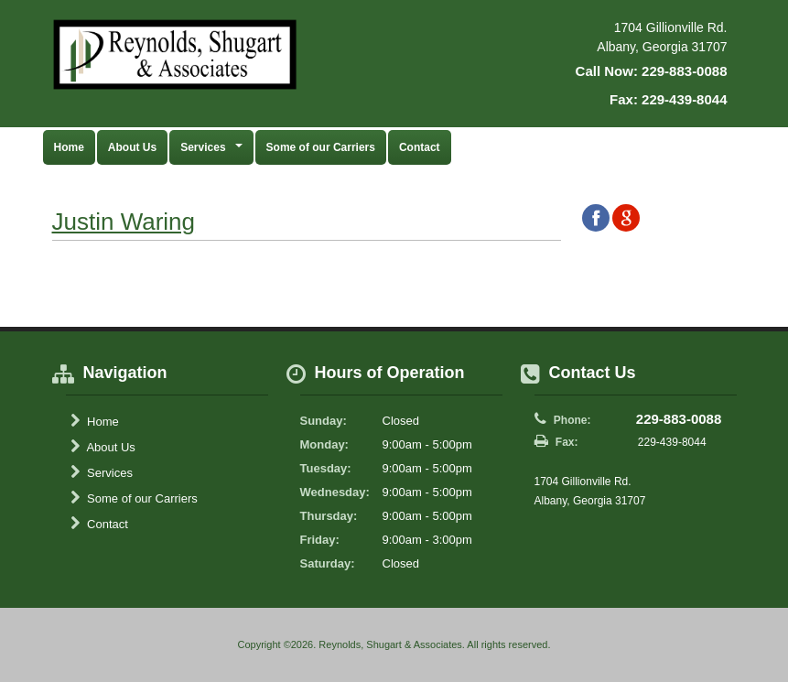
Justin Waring (124, 221)
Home (69, 147)
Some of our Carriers (320, 147)
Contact (419, 147)
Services (101, 472)
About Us (132, 147)
